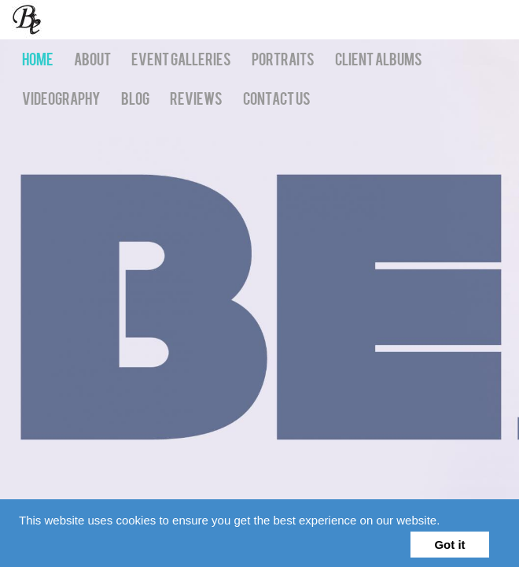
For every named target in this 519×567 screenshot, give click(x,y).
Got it (449, 544)
